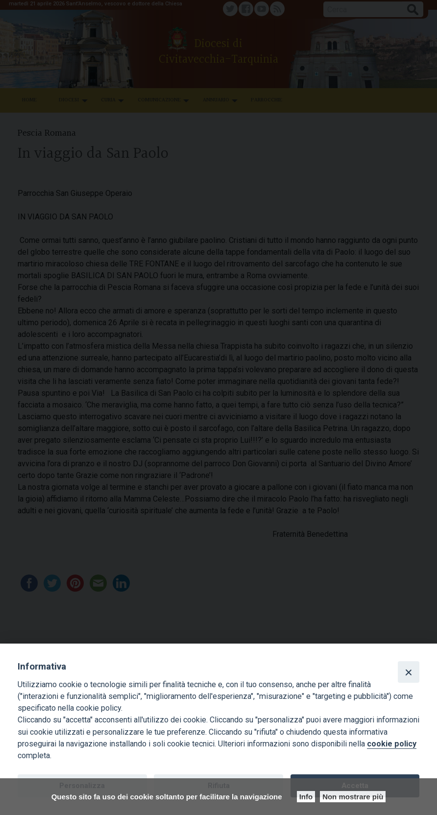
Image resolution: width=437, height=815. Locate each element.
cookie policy (391, 743)
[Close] (408, 672)
